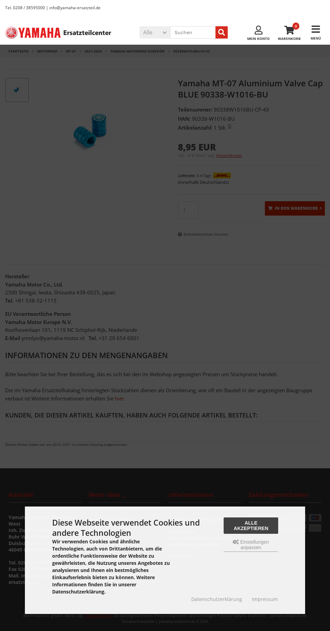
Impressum (265, 599)
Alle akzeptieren (251, 525)
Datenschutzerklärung (216, 599)
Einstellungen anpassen (251, 544)
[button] (154, 32)
